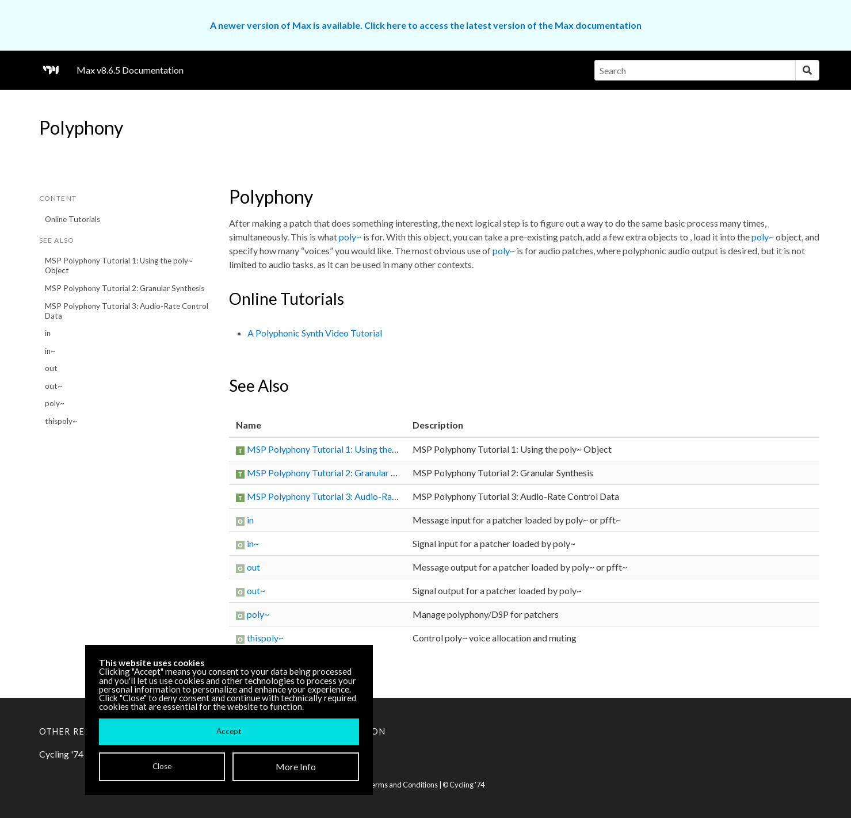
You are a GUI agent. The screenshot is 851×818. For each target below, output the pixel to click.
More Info (296, 766)
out (51, 368)
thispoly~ (61, 421)
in (48, 333)
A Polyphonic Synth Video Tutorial (314, 332)
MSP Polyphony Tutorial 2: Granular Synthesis (124, 288)
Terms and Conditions (402, 784)
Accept (228, 731)
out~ (53, 386)
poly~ (54, 403)
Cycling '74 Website (79, 753)
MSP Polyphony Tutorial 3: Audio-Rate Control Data (126, 310)
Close (161, 766)
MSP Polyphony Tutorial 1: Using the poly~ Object (119, 265)
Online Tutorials (72, 219)
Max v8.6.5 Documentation (130, 69)
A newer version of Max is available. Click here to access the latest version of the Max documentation (426, 25)
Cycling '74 (466, 784)
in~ (50, 351)
